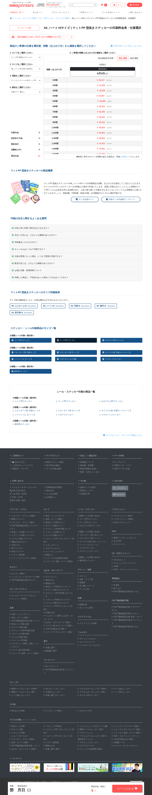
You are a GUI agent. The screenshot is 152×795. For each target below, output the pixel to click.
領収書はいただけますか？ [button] (25, 242)
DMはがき (49, 580)
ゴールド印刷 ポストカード (56, 603)
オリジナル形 (92, 541)
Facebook (118, 494)
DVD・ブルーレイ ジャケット (125, 569)
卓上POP (116, 541)
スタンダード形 (90, 535)
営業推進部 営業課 (53, 487)
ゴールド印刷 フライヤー (21, 539)
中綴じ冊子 (49, 648)
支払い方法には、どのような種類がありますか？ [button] (34, 235)
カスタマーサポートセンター (23, 487)
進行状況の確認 (52, 465)
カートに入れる (127, 788)
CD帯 (115, 566)
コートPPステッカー (21, 340)
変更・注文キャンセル (88, 472)
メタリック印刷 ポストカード (57, 600)
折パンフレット (51, 666)
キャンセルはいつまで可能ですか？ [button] (28, 249)
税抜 (134, 58)
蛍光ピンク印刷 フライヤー (22, 532)
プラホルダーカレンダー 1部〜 (92, 692)
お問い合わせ (17, 481)
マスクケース (118, 544)
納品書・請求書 (86, 465)
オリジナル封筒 (85, 608)
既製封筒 (82, 605)
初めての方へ (18, 462)
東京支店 (49, 491)
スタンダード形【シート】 (68, 352)
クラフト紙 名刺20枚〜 (20, 650)
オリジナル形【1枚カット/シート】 (117, 352)
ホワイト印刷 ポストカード (56, 590)
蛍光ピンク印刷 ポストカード (57, 587)
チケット (82, 576)
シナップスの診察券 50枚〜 (56, 558)
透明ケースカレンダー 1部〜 (23, 692)
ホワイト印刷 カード (53, 526)
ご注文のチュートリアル (21, 465)
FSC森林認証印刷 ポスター (23, 580)
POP (114, 531)
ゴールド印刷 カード (53, 535)
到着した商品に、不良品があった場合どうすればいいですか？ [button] (40, 277)
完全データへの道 (121, 469)
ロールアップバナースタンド (23, 596)
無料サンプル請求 (86, 487)
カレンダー (14, 682)
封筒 (80, 598)
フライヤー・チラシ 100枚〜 (23, 516)
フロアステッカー (64, 415)
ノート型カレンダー (121, 692)
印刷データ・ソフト (121, 465)
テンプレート (119, 462)
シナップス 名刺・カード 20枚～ (127, 733)
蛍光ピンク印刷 (17, 726)
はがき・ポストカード (53, 570)
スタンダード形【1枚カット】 (24, 352)
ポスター (13, 567)
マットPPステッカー (66, 340)
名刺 (12, 608)
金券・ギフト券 (85, 579)
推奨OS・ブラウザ (19, 469)
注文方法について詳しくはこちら (126, 46)
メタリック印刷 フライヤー (22, 535)
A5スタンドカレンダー (54, 689)
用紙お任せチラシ (18, 542)
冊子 (46, 641)
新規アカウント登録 (53, 462)
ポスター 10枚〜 (17, 574)
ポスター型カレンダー (88, 695)
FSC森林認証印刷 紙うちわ (125, 591)
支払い (82, 456)
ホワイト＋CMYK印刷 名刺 (22, 630)
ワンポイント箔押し (53, 711)
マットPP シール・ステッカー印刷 (54, 18)
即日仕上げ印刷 (17, 711)
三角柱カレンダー (52, 692)
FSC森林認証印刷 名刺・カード (25, 621)
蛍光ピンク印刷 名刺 (19, 624)
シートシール (88, 545)
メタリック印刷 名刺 (19, 634)
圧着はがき (49, 613)
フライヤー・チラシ (18, 509)
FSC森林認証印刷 (120, 600)
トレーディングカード (54, 552)
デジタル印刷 (23, 720)
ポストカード (50, 577)
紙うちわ (116, 588)
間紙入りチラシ (17, 519)
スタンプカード (51, 545)
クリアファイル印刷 (87, 623)
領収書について (86, 462)
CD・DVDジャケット (121, 553)
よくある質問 (51, 494)
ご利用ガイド (17, 456)
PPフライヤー (16, 548)
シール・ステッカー (86, 509)
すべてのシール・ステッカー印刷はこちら (122, 435)
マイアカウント (52, 456)
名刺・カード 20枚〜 (19, 618)
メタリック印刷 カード (54, 532)
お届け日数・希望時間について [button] (26, 270)
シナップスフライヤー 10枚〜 (23, 558)
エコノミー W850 (18, 599)
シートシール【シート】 (22, 359)
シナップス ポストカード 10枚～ (58, 632)
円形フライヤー (17, 552)
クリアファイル (84, 617)
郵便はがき (49, 583)
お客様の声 (84, 494)
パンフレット (49, 660)
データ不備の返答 (52, 469)
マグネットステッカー (112, 359)
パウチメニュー (118, 509)
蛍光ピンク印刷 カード (54, 522)
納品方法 (93, 456)
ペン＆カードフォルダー (89, 645)
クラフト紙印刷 (17, 555)
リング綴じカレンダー (20, 695)
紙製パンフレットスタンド (124, 538)
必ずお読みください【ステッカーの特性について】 (39, 37)
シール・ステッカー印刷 (25, 18)
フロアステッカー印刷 (66, 359)
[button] (60, 12)
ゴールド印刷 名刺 (18, 637)
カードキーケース (86, 642)
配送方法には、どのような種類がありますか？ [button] (33, 263)
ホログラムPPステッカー (113, 340)
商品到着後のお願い (87, 469)
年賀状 (115, 585)
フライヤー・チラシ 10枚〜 (22, 522)
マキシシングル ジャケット (124, 563)
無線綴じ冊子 (50, 651)
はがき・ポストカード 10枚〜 (57, 622)
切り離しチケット (86, 586)
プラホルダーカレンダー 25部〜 (92, 689)
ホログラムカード (52, 548)
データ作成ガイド (85, 199)
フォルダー (82, 632)
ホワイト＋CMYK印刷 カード (57, 529)
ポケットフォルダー (87, 639)
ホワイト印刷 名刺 (18, 627)
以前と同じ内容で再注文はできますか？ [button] (30, 228)
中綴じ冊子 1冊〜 (52, 749)
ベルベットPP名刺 (18, 640)
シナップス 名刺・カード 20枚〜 (24, 653)
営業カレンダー (86, 491)
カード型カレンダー (121, 689)
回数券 (81, 583)
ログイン (118, 5)
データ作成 (118, 456)
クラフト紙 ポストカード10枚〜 (58, 626)
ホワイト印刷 (16, 729)
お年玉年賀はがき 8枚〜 (55, 629)
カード (46, 509)
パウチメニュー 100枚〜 (123, 519)
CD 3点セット (118, 560)
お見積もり (125, 157)
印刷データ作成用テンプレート (120, 199)
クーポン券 (83, 589)
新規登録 (134, 5)
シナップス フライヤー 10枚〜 (126, 726)
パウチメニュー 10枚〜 (122, 516)
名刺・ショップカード (20, 614)
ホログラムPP (85, 711)
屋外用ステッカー (20, 371)
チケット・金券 (84, 570)
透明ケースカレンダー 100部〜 (24, 689)
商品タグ (48, 555)
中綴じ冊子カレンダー (54, 695)
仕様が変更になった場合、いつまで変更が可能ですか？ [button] (37, 256)
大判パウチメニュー (121, 522)
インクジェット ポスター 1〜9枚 (24, 577)
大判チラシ (15, 545)
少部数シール (118, 742)
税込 (123, 58)
